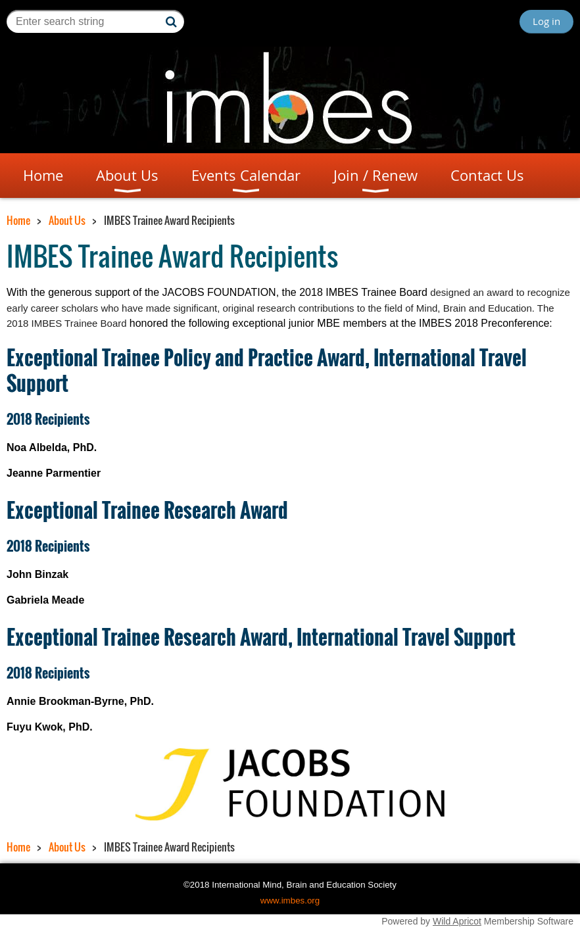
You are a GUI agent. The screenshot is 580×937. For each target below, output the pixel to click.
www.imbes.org (290, 900)
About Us (67, 220)
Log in (546, 21)
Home (18, 220)
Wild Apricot (457, 921)
